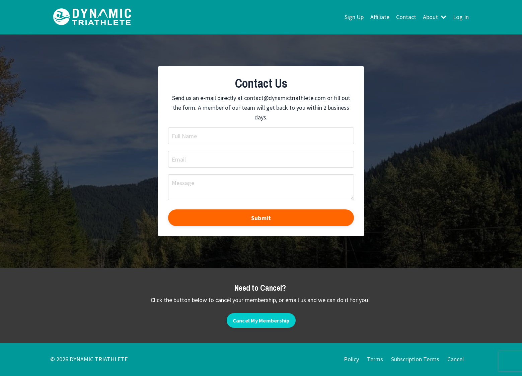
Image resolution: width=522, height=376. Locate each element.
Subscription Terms (415, 359)
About (434, 17)
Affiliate (379, 17)
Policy (351, 359)
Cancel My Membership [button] (261, 320)
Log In (461, 17)
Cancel (455, 359)
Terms (375, 359)
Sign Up (354, 17)
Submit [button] (261, 218)
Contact (406, 17)
